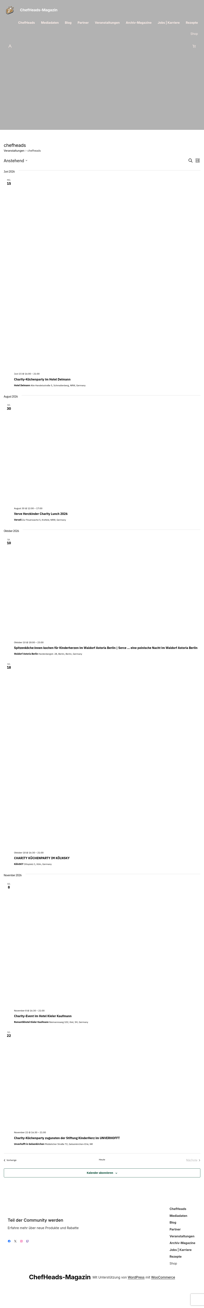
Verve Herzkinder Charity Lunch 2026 (41, 514)
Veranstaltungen (14, 150)
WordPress (136, 1277)
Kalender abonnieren (100, 1173)
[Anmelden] (10, 46)
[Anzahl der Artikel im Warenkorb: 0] (194, 46)
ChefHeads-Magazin (38, 10)
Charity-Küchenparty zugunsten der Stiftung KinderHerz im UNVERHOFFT (67, 1138)
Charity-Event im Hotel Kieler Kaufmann (43, 1016)
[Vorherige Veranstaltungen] (10, 1160)
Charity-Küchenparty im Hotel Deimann (42, 379)
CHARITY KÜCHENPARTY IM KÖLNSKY (42, 858)
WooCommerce (163, 1277)
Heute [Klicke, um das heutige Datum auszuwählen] (102, 1159)
